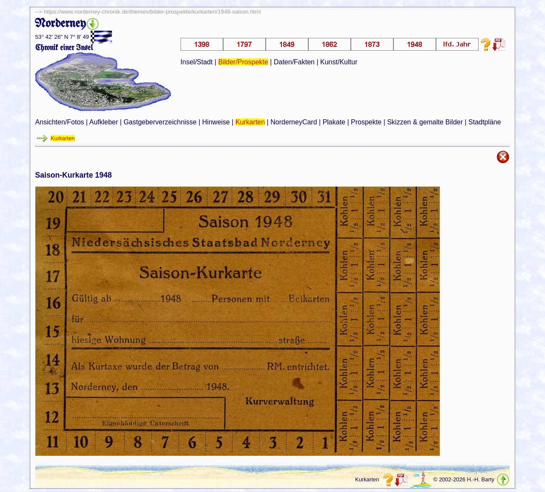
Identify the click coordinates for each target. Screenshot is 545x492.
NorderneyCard (293, 122)
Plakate (334, 122)
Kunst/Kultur (338, 62)
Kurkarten (250, 122)
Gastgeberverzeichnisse (160, 122)
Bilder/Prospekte (243, 62)
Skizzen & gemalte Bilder (425, 122)
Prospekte (366, 122)
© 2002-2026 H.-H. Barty (463, 480)
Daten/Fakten (294, 62)
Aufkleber (103, 122)
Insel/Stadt (197, 62)
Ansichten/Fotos (59, 122)
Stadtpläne (484, 122)
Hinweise (216, 122)
